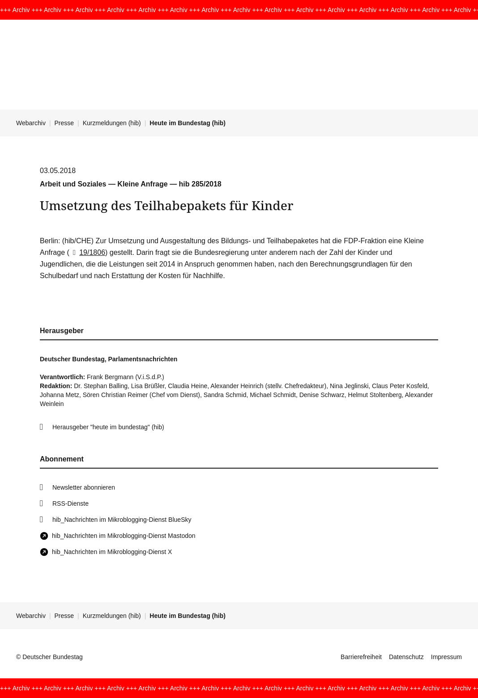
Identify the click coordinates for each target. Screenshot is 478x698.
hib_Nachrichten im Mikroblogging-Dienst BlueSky (121, 519)
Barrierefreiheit (361, 656)
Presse (64, 123)
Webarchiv (31, 123)
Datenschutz (406, 656)
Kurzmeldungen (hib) (112, 123)
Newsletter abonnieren (83, 487)
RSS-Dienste (70, 503)
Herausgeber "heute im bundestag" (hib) (108, 427)
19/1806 (87, 252)
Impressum (446, 656)
